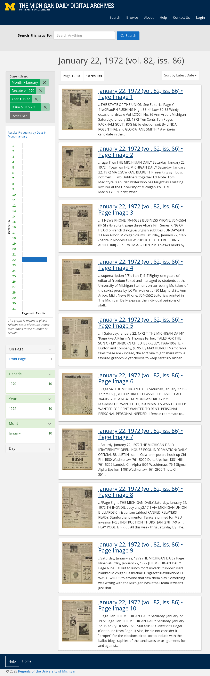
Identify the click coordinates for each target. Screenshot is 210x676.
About (149, 17)
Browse (132, 17)
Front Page (17, 359)
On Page (16, 349)
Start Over (20, 116)
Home (26, 661)
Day (12, 448)
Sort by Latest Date (180, 75)
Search (115, 17)
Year (13, 399)
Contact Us (181, 17)
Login (200, 17)
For (49, 35)
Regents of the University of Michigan (47, 671)
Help (163, 17)
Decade (15, 374)
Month (15, 424)
